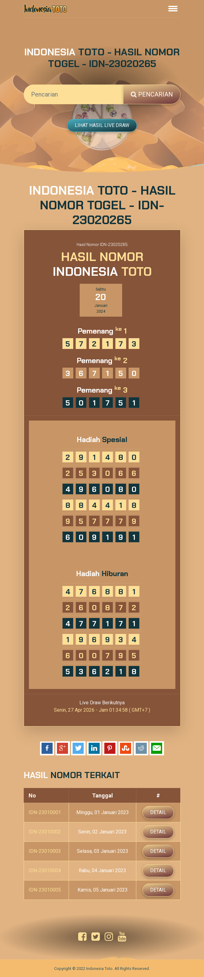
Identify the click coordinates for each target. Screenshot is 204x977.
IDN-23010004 (45, 870)
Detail (158, 812)
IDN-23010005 (45, 890)
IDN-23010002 (45, 832)
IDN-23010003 (45, 851)
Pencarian (152, 94)
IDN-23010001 (45, 812)
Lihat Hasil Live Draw (102, 125)
